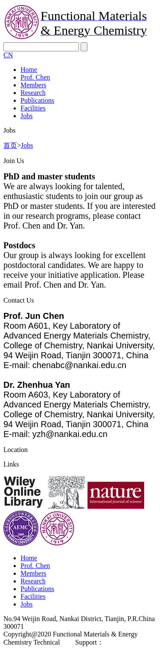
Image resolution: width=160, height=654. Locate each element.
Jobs (26, 115)
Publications (37, 100)
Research (33, 92)
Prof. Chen (35, 77)
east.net (114, 642)
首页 (10, 145)
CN (8, 55)
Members (33, 85)
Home (28, 69)
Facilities (33, 108)
